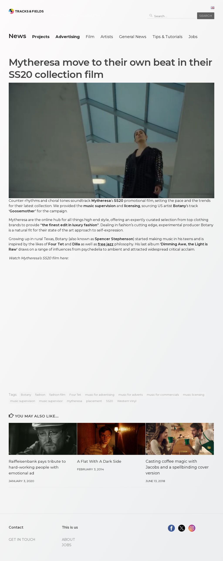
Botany (26, 394)
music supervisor (51, 401)
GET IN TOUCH (22, 540)
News (17, 36)
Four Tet (75, 394)
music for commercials (163, 394)
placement (94, 401)
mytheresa (74, 401)
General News (132, 36)
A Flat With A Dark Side (100, 461)
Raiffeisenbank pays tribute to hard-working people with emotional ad (38, 467)
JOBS (66, 545)
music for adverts (130, 394)
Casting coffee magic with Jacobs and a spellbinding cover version (177, 467)
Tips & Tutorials (167, 36)
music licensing (193, 394)
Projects (40, 36)
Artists (107, 36)
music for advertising (99, 394)
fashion (40, 394)
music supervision (22, 401)
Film (90, 36)
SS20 (109, 401)
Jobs (193, 36)
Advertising (68, 36)
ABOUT (68, 540)
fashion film (57, 394)
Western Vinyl (126, 401)
